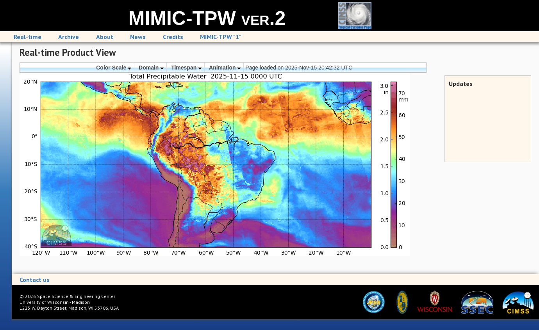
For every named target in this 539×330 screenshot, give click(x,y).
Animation (225, 67)
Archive (68, 37)
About (104, 37)
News (138, 37)
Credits (173, 37)
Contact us (35, 280)
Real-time (27, 37)
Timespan (186, 67)
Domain (151, 67)
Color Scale (113, 67)
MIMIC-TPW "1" (220, 37)
